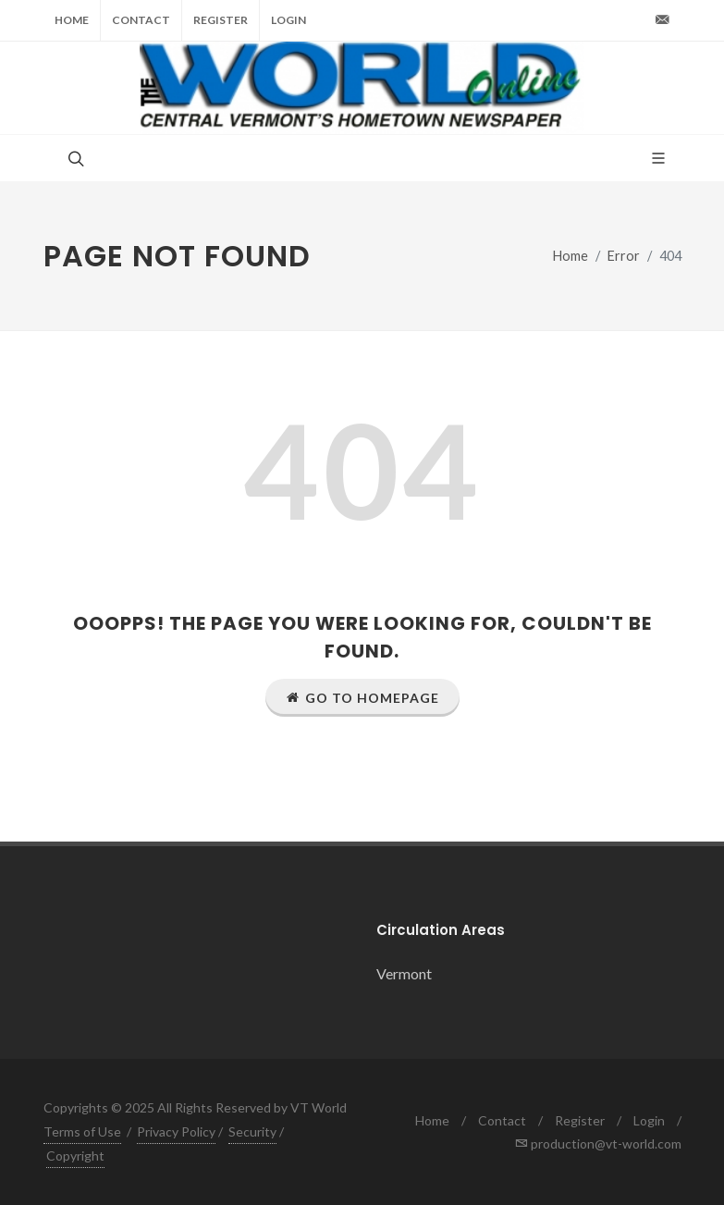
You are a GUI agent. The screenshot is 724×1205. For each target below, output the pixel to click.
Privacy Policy (176, 1131)
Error (623, 256)
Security (252, 1131)
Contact (141, 20)
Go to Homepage (362, 697)
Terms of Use (82, 1131)
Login (288, 20)
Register (220, 20)
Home (72, 20)
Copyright (75, 1155)
